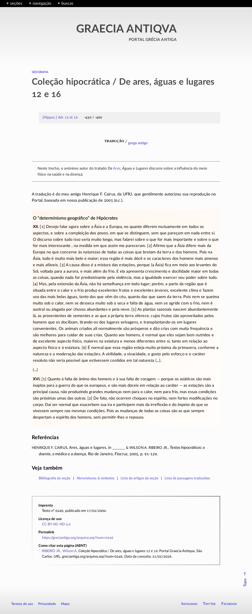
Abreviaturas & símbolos (95, 478)
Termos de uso (22, 604)
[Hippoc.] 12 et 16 (60, 117)
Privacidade (47, 604)
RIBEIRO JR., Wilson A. (60, 551)
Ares (116, 168)
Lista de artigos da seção (139, 478)
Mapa (65, 604)
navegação (42, 4)
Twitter (209, 604)
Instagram (189, 604)
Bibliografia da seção (54, 478)
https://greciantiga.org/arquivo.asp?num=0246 (77, 537)
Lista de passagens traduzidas (187, 478)
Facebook (229, 604)
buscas (67, 4)
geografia (40, 72)
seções (16, 4)
